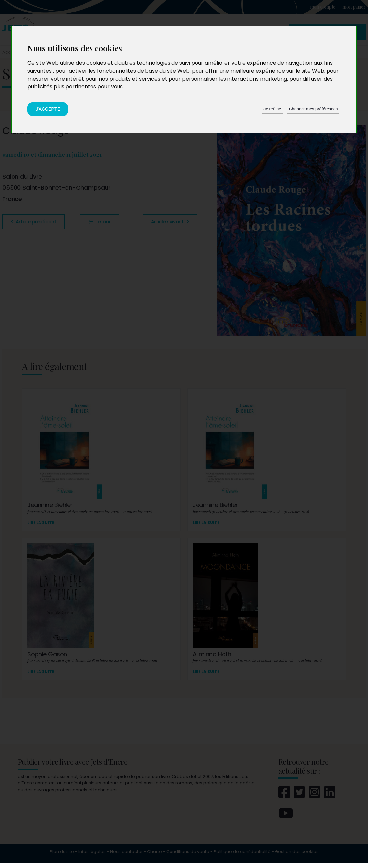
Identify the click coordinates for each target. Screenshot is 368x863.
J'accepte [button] (48, 109)
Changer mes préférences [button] (313, 109)
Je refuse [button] (272, 109)
